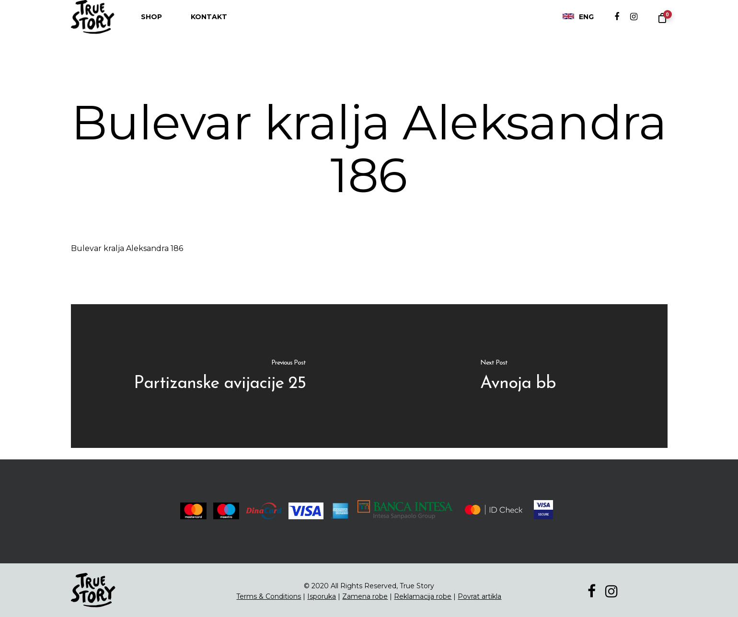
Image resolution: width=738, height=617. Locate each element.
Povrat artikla (479, 596)
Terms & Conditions (268, 596)
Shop (151, 26)
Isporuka (321, 596)
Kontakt (209, 26)
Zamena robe (365, 596)
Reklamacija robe (422, 596)
